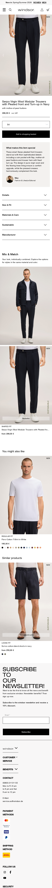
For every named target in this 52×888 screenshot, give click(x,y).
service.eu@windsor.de (13, 801)
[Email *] (26, 720)
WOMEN (37, 2)
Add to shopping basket (26, 134)
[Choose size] (26, 124)
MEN (44, 2)
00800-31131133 (10, 783)
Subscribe (26, 732)
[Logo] (26, 9)
